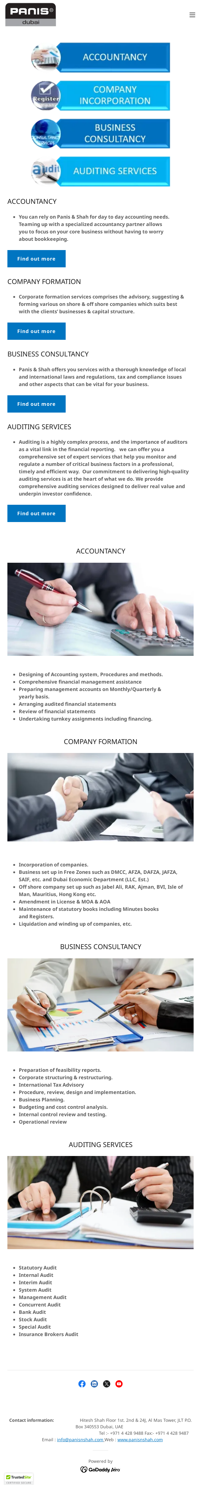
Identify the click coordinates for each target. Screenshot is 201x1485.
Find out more (36, 258)
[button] (192, 15)
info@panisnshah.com (80, 1439)
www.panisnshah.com (140, 1439)
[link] (30, 14)
